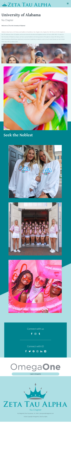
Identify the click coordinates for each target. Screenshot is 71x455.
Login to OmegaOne (35, 374)
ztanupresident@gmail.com (47, 413)
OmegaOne (36, 416)
